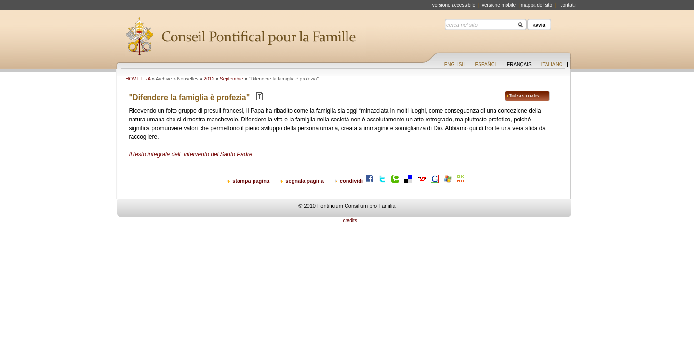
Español (486, 64)
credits (350, 220)
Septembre (231, 78)
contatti (567, 5)
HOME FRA (137, 78)
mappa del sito (536, 5)
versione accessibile (454, 5)
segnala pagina (304, 181)
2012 (209, 78)
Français (519, 64)
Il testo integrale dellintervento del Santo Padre (191, 154)
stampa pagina (250, 181)
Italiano (552, 64)
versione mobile (499, 5)
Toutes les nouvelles (523, 95)
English (455, 64)
